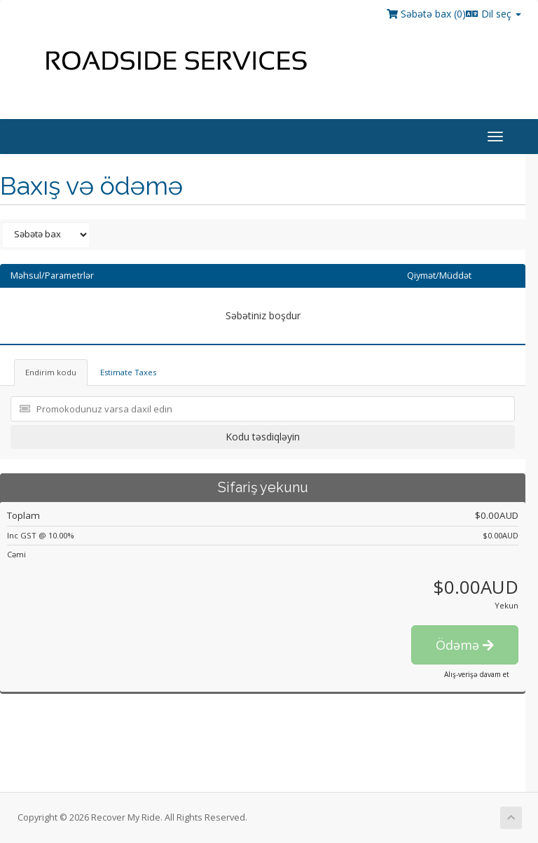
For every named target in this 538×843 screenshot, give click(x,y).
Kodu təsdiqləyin (263, 436)
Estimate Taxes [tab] (128, 372)
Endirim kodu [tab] (50, 372)
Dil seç (493, 13)
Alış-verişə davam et (476, 674)
